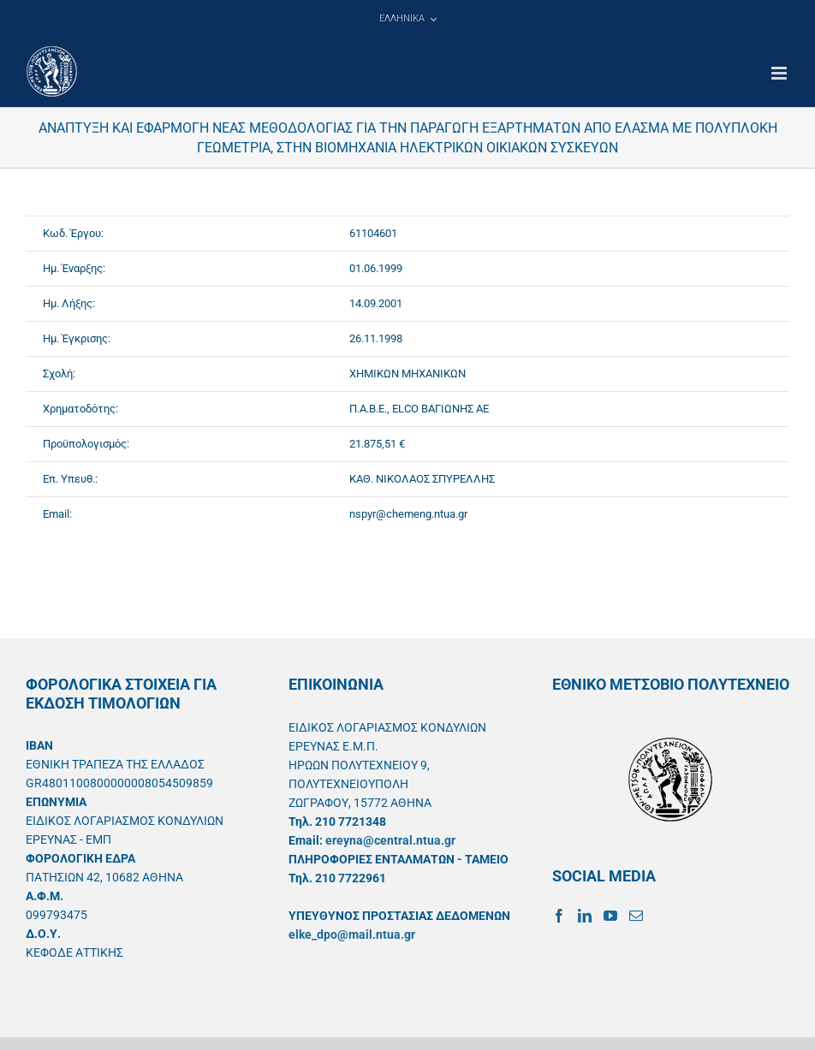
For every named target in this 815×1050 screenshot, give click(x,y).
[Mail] (636, 915)
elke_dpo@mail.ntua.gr (352, 934)
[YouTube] (610, 915)
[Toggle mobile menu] (780, 73)
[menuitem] (407, 19)
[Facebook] (559, 915)
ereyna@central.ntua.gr (390, 840)
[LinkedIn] (585, 915)
